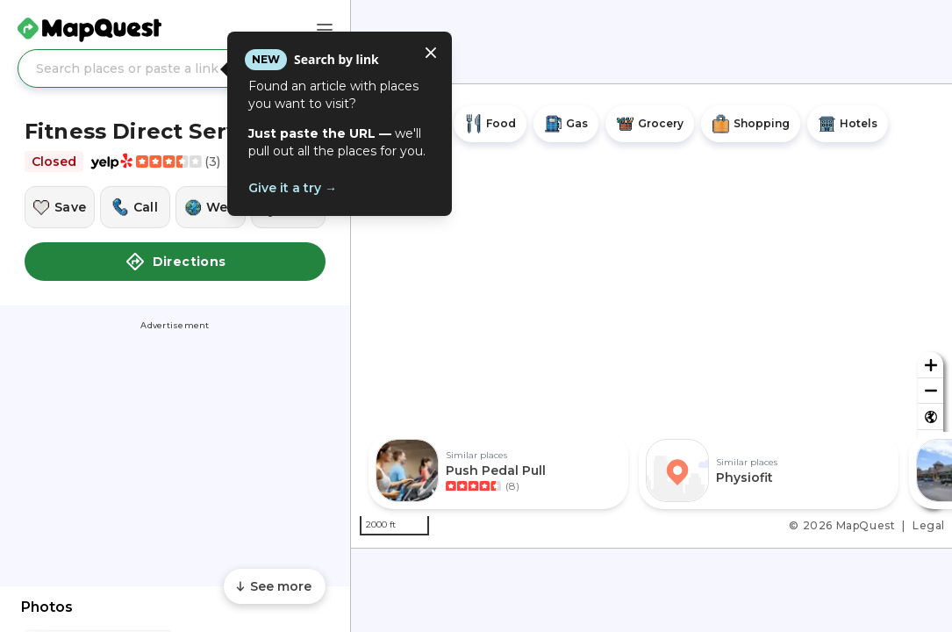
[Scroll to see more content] (275, 586)
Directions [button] (175, 261)
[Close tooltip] (431, 53)
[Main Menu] (325, 30)
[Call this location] (135, 207)
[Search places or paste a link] (175, 68)
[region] (651, 316)
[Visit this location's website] (210, 207)
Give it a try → (292, 188)
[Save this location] (60, 207)
